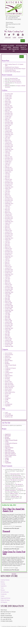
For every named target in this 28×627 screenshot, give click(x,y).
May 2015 (7, 193)
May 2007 (7, 334)
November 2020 (9, 124)
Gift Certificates (5, 592)
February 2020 (8, 130)
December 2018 (9, 145)
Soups (6, 401)
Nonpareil (6, 531)
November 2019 (9, 133)
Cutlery (2, 596)
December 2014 (9, 199)
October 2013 (8, 220)
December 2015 (9, 182)
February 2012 (8, 248)
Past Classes (8, 390)
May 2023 (7, 104)
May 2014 (7, 209)
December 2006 (9, 342)
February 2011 (8, 266)
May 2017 (7, 166)
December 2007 (9, 323)
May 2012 (7, 244)
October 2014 (8, 202)
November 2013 (9, 218)
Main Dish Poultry (9, 384)
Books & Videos (9, 360)
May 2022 (7, 110)
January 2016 (8, 181)
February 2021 (8, 121)
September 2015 (9, 187)
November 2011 (9, 253)
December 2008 (9, 305)
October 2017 (8, 161)
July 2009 (7, 295)
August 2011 (8, 257)
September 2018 (9, 149)
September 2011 (9, 256)
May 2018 (7, 155)
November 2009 (9, 289)
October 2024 (8, 98)
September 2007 (9, 328)
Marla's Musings (9, 387)
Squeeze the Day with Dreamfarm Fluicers (15, 68)
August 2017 (8, 163)
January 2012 (8, 250)
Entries (8, 414)
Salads (6, 396)
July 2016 (7, 173)
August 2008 (8, 311)
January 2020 (8, 131)
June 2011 (7, 260)
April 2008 (7, 317)
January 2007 (8, 340)
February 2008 (8, 320)
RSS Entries (14, 573)
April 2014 (7, 211)
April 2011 (7, 263)
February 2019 (8, 142)
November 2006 (9, 343)
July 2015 (7, 190)
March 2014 (8, 212)
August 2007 (8, 329)
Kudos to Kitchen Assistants (14, 489)
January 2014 (8, 215)
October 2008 (8, 308)
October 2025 (8, 95)
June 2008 (7, 314)
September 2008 (9, 310)
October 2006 (8, 345)
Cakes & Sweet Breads (10, 365)
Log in (6, 412)
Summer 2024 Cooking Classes (12, 71)
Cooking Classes (7, 46)
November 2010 (9, 271)
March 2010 (8, 283)
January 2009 (8, 304)
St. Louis (7, 402)
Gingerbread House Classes (12, 67)
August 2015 (8, 188)
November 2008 (9, 307)
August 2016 (8, 172)
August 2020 (8, 125)
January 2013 (8, 232)
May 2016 (7, 176)
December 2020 (9, 122)
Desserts (7, 374)
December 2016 (9, 169)
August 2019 (8, 136)
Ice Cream (7, 380)
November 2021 (9, 115)
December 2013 (9, 217)
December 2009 (9, 287)
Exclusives (7, 377)
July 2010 (7, 277)
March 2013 (8, 229)
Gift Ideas (7, 378)
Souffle (6, 399)
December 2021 (9, 113)
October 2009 (8, 290)
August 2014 (8, 205)
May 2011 (7, 262)
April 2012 (7, 245)
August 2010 (8, 275)
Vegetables (7, 405)
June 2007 (7, 332)
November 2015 (9, 184)
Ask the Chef (8, 357)
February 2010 (8, 284)
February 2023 (8, 106)
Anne (6, 78)
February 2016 (8, 179)
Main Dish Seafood (9, 386)
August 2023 (8, 103)
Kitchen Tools (8, 381)
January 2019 (8, 143)
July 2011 (7, 259)
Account (20, 37)
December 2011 (9, 251)
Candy (6, 366)
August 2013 (8, 223)
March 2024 (8, 101)
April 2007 (7, 335)
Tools (2, 588)
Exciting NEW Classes (10, 70)
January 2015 (8, 197)
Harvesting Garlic (13, 78)
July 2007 (7, 331)
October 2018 (8, 148)
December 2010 (9, 269)
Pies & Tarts (8, 393)
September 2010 (9, 274)
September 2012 (9, 238)
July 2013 (7, 224)
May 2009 (7, 298)
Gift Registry (14, 49)
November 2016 (9, 170)
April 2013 (7, 227)
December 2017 (9, 158)
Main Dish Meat (9, 383)
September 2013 (9, 221)
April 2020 (7, 128)
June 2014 (7, 208)
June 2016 (7, 175)
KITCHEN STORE (21, 46)
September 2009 (9, 292)
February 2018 (8, 157)
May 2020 (7, 127)
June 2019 (7, 137)
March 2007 (8, 337)
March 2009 (8, 301)
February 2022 (8, 112)
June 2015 (7, 191)
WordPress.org (8, 417)
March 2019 (8, 140)
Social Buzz (8, 398)
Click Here (5, 425)
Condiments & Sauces (10, 368)
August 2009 (8, 293)
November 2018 (9, 146)
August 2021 (8, 118)
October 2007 (8, 326)
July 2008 (7, 313)
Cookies (7, 371)
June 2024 (7, 100)
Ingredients (3, 586)
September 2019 (9, 134)
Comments (9, 415)
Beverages (7, 359)
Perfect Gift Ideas (5, 600)
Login (14, 37)
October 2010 (8, 272)
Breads (6, 362)
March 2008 (8, 319)
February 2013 (8, 230)
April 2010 (7, 281)
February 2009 (8, 302)
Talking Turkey (14, 493)
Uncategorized (8, 404)
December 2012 (9, 233)
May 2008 (7, 316)
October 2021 (8, 116)
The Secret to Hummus (15, 81)
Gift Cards (7, 47)
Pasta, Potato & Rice (10, 392)
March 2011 (8, 265)
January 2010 (8, 286)
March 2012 (8, 247)
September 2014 (9, 203)
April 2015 (7, 194)
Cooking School (8, 372)
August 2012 (8, 239)
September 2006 (9, 346)
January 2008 (8, 322)
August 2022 (8, 109)
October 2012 (8, 236)
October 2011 (8, 254)
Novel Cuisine (8, 389)
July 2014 (7, 206)
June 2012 (7, 242)
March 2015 (8, 196)
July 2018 (7, 152)
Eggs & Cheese (8, 375)
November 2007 (9, 325)
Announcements (9, 354)
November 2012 (9, 235)
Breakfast (7, 363)
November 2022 (9, 107)
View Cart (8, 37)
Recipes (16, 47)
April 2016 (7, 178)
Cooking (3, 584)
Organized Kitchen (5, 598)
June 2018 (7, 154)
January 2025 (8, 97)
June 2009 (7, 296)
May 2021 (7, 119)
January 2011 (8, 268)
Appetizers (7, 356)
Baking (2, 582)
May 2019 (7, 139)
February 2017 (8, 167)
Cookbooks (7, 369)
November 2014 (9, 200)
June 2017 (7, 164)
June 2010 (7, 278)
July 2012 (7, 241)
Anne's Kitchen (8, 353)
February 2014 (8, 214)
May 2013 (7, 226)
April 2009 (7, 299)
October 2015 (8, 185)
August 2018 (8, 151)
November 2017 (9, 160)
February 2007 (8, 338)
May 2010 (7, 280)
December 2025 (9, 94)
